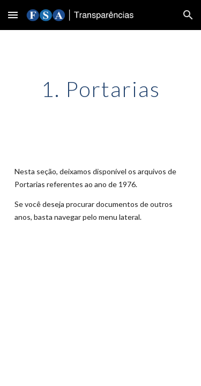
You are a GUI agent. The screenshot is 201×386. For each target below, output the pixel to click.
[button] (13, 14)
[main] (100, 89)
